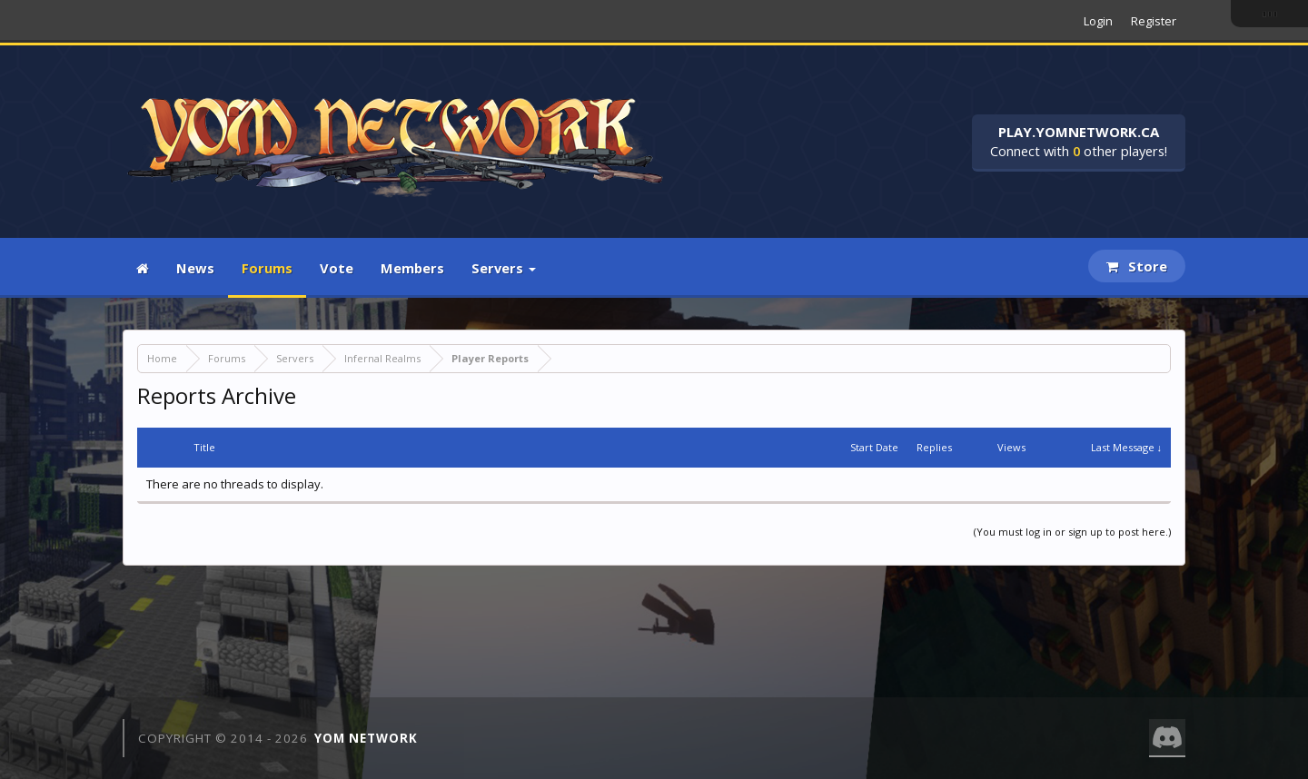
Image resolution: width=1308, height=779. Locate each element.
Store (1136, 266)
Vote (336, 268)
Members (412, 268)
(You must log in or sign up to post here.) (1072, 531)
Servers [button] (503, 268)
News (195, 268)
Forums (267, 268)
